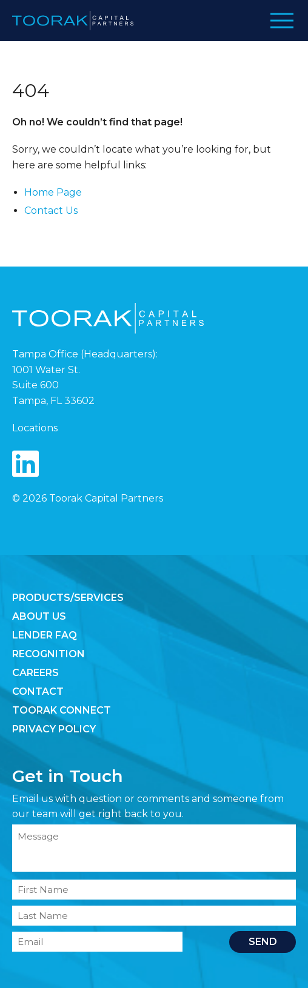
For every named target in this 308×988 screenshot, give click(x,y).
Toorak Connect (61, 710)
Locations (35, 428)
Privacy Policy (54, 729)
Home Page (53, 192)
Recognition (48, 654)
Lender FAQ (44, 635)
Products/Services (68, 597)
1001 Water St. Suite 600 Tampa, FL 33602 (53, 385)
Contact (38, 691)
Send (263, 941)
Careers (35, 672)
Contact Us (51, 210)
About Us (39, 616)
